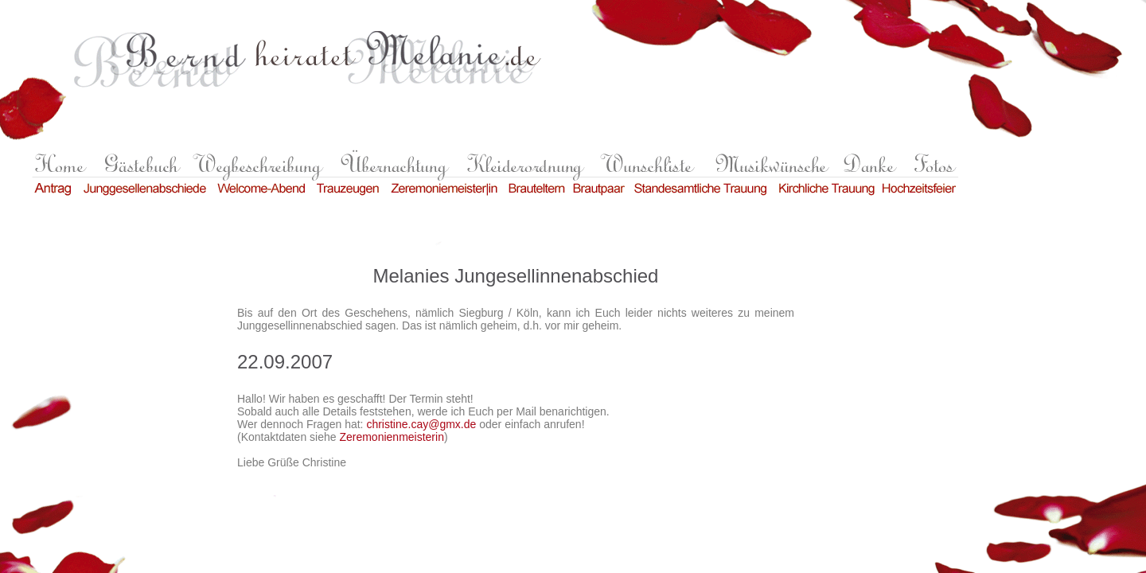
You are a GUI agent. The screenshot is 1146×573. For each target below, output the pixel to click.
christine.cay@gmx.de (421, 424)
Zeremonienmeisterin (391, 437)
